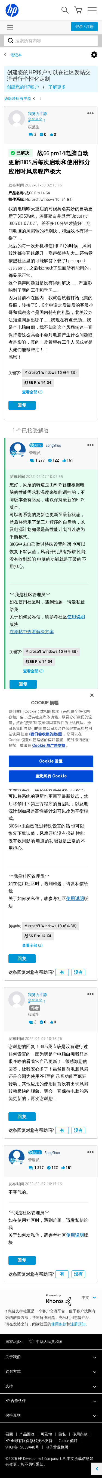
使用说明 (76, 617)
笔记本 (16, 54)
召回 (9, 1434)
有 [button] (62, 972)
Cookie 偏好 (68, 1440)
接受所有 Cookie (51, 776)
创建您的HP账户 (23, 87)
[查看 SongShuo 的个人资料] (53, 445)
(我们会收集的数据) (45, 734)
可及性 (46, 1434)
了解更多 (57, 87)
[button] (90, 113)
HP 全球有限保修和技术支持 (28, 1440)
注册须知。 (79, 1324)
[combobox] (51, 40)
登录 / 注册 (84, 26)
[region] (50, 739)
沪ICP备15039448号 (22, 1447)
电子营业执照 (56, 1447)
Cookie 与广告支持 (48, 745)
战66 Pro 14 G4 (37, 382)
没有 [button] (78, 972)
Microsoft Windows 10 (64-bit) (50, 372)
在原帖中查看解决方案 (32, 632)
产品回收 (27, 1434)
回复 (22, 405)
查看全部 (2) (32, 392)
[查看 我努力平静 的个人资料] (37, 113)
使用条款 (58, 1324)
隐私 (62, 1434)
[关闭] (92, 695)
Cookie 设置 (51, 761)
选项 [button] (94, 55)
